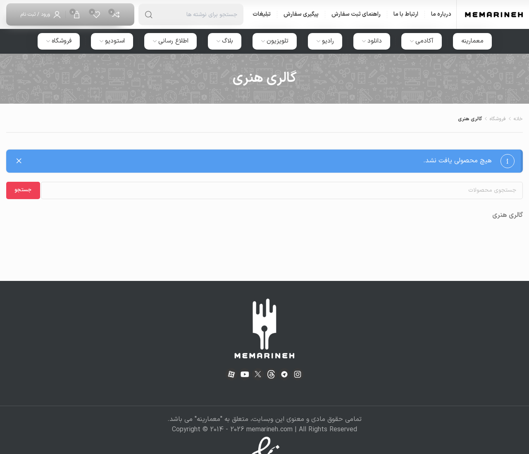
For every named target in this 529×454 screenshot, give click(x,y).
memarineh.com (269, 430)
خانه (518, 119)
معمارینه (208, 419)
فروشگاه (498, 119)
